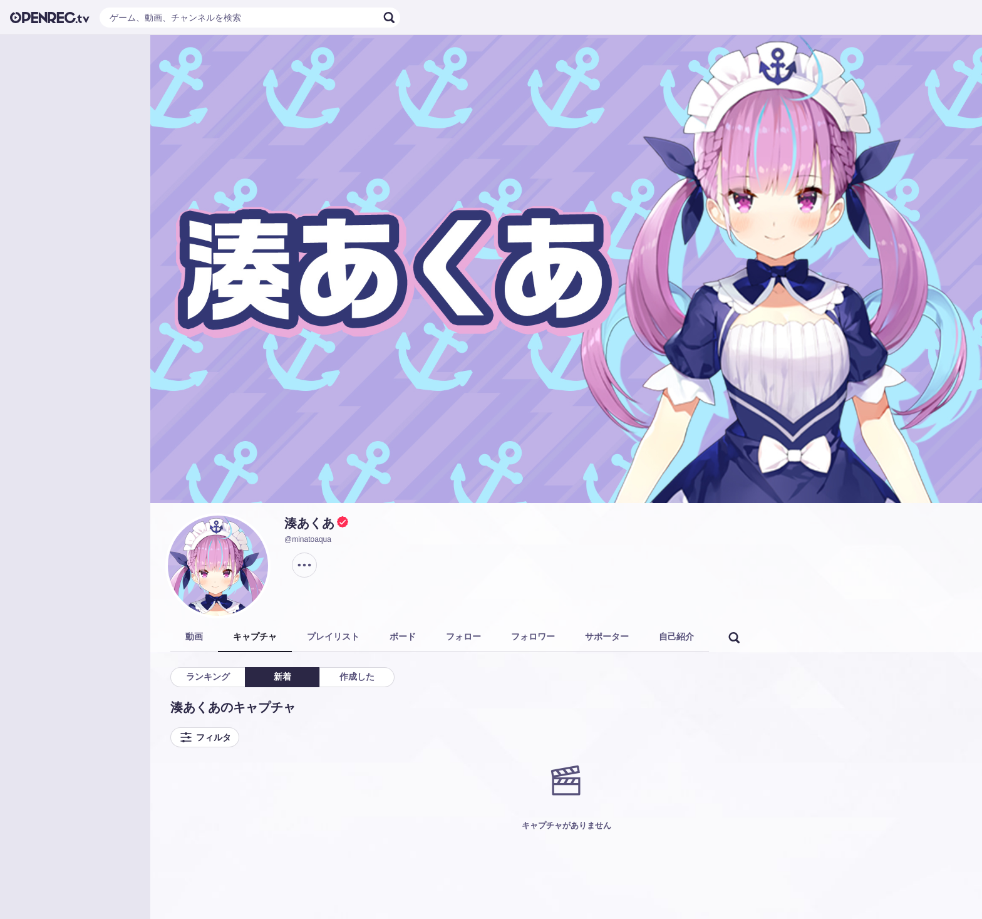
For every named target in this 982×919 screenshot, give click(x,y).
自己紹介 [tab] (676, 636)
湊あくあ (309, 523)
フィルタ (204, 737)
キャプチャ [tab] (255, 636)
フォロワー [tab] (533, 636)
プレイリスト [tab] (333, 636)
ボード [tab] (403, 636)
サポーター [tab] (607, 636)
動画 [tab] (194, 636)
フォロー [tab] (463, 636)
